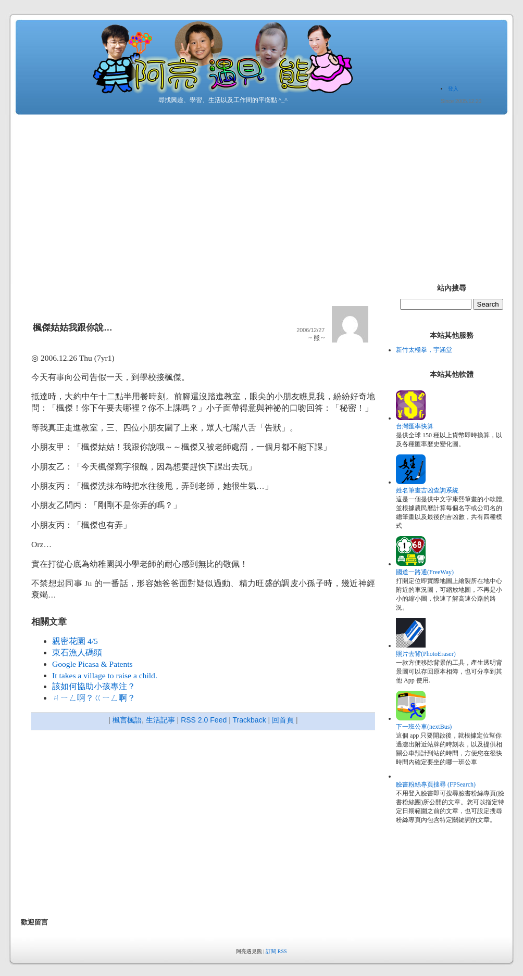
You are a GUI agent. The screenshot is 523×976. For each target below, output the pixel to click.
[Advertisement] (261, 195)
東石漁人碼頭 (77, 652)
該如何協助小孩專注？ (93, 686)
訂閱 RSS (276, 951)
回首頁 (283, 720)
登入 (453, 89)
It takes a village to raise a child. (104, 675)
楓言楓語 (127, 720)
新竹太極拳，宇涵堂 (424, 349)
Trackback (249, 720)
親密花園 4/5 (75, 641)
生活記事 (160, 720)
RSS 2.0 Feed (204, 720)
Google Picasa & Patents (92, 664)
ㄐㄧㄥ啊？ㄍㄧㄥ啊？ (93, 697)
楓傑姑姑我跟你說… (73, 328)
